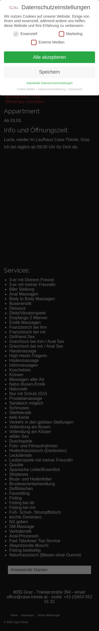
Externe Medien (47, 42)
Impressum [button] (75, 89)
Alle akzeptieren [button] (49, 57)
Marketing (70, 33)
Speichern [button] (49, 72)
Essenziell (25, 33)
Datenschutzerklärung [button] (52, 89)
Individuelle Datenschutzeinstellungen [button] (49, 83)
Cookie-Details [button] (26, 89)
